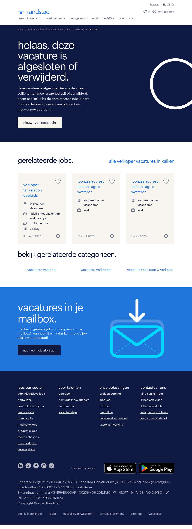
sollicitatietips (68, 416)
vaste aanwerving (111, 429)
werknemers (55, 18)
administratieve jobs (31, 398)
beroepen (65, 398)
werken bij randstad (153, 422)
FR (168, 4)
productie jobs (27, 435)
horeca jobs (25, 422)
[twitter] (28, 472)
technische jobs (28, 441)
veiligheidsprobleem (154, 416)
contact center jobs (31, 410)
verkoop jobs (26, 453)
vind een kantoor (151, 398)
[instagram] (44, 472)
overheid (105, 410)
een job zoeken (30, 18)
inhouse (105, 404)
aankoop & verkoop (46, 29)
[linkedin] (20, 472)
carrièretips (66, 410)
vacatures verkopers (95, 274)
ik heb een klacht (151, 410)
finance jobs (26, 416)
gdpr (53, 518)
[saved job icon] (58, 181)
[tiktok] (51, 472)
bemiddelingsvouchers (74, 404)
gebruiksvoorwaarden (77, 518)
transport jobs (27, 447)
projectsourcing (110, 398)
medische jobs (27, 429)
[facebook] (36, 472)
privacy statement (112, 518)
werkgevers (79, 18)
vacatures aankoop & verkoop (150, 274)
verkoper (79, 29)
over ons (126, 18)
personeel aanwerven (114, 422)
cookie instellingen (30, 518)
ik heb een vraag (151, 404)
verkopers (65, 29)
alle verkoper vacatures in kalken (141, 161)
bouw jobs (25, 404)
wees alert (155, 518)
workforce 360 (103, 18)
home (20, 29)
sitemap (136, 518)
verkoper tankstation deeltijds (32, 194)
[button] (58, 240)
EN (173, 4)
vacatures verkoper (42, 274)
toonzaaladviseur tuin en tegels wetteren (91, 186)
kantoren (154, 4)
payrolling (106, 416)
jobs (30, 29)
